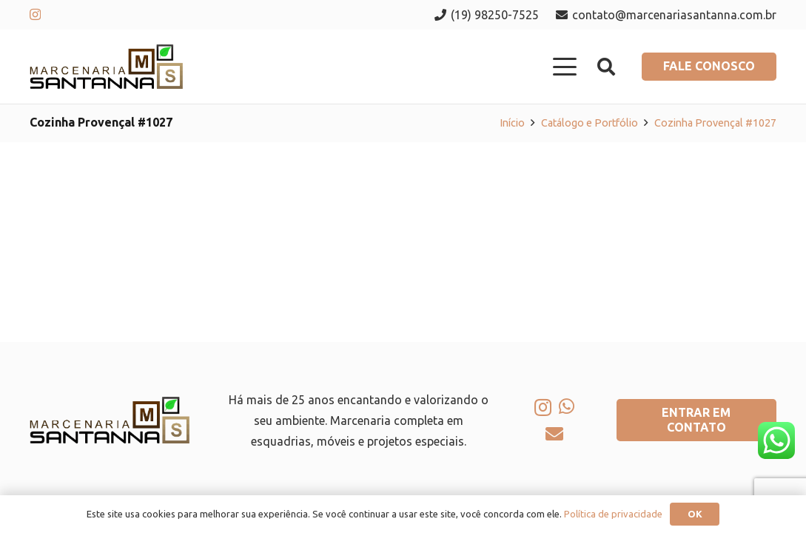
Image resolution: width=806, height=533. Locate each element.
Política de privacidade (613, 514)
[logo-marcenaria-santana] (106, 66)
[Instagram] (35, 14)
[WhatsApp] (566, 406)
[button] (565, 66)
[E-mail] (554, 434)
